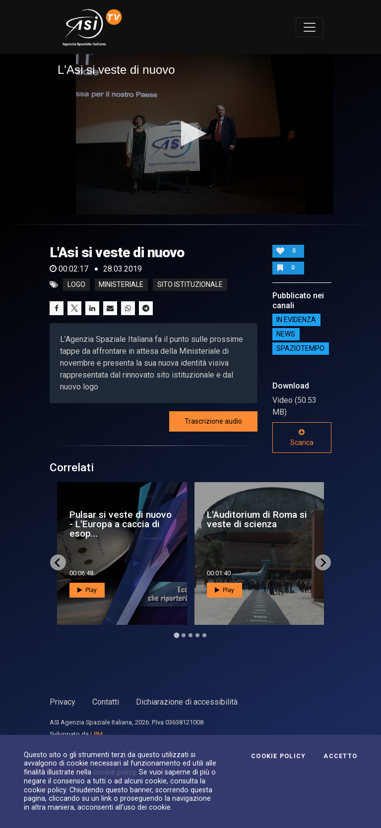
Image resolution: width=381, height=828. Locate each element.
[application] (190, 134)
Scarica (302, 437)
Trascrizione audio (213, 421)
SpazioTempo (300, 349)
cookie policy (114, 772)
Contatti (105, 702)
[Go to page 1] (176, 635)
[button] (191, 133)
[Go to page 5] (204, 635)
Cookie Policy (278, 756)
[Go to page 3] (190, 635)
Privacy (62, 702)
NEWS (285, 334)
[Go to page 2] (184, 635)
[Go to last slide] (58, 562)
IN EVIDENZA (296, 320)
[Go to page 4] (197, 635)
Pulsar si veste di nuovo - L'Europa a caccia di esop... (120, 524)
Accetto (340, 756)
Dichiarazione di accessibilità (187, 702)
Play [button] (87, 590)
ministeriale (121, 285)
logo (76, 285)
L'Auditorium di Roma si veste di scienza (257, 519)
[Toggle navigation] (309, 27)
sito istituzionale (190, 285)
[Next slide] (323, 562)
